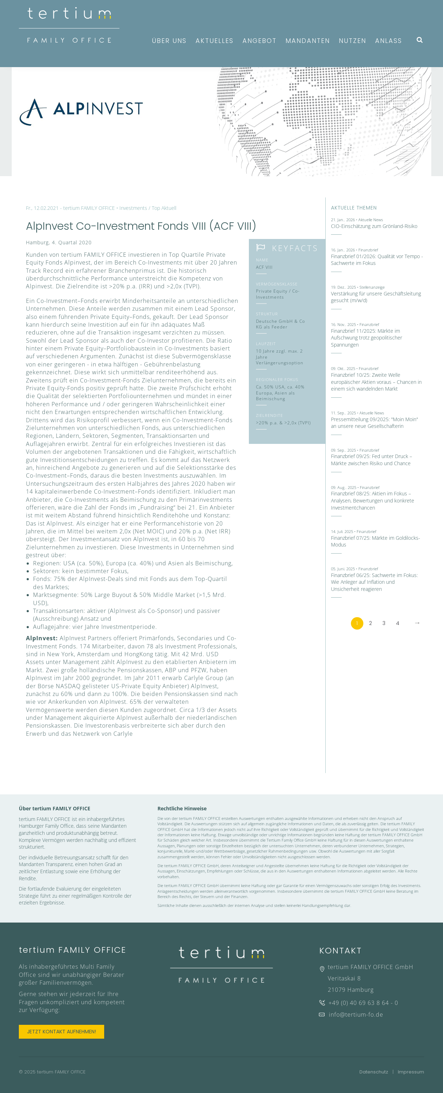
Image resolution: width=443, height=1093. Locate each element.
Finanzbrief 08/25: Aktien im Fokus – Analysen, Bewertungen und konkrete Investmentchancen (372, 500)
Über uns (169, 40)
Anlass (388, 40)
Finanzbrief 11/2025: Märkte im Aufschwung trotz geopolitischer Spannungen (366, 337)
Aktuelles (215, 40)
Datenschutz (373, 1071)
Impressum (411, 1071)
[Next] (417, 623)
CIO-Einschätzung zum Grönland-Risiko (374, 226)
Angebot (259, 40)
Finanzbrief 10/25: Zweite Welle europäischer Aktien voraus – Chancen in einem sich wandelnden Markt (376, 381)
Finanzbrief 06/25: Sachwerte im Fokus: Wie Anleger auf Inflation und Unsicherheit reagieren (374, 582)
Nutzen (352, 40)
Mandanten (307, 40)
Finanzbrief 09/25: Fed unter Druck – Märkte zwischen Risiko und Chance (371, 460)
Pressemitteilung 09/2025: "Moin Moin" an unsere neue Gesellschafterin (374, 423)
